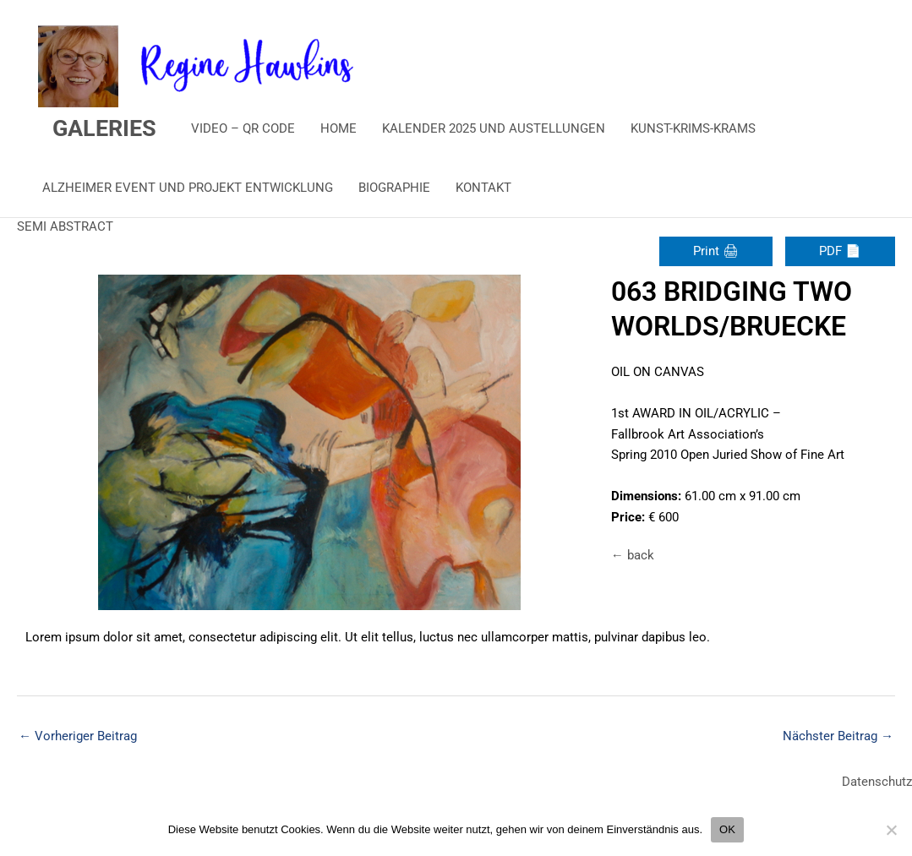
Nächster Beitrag (838, 736)
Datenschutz (877, 781)
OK (727, 829)
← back (632, 555)
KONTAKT (483, 187)
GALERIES (104, 128)
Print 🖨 (716, 251)
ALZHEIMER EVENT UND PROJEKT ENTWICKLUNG (187, 187)
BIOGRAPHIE (394, 187)
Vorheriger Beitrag (78, 736)
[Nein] (890, 829)
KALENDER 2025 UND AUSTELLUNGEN (493, 128)
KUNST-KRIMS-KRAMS (693, 128)
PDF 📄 (840, 251)
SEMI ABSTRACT (65, 226)
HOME (338, 128)
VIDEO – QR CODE (243, 128)
